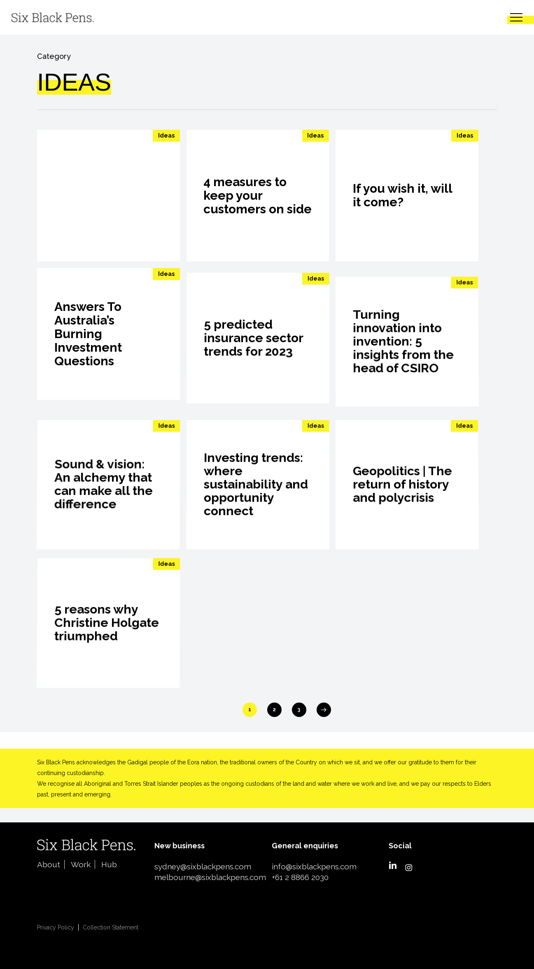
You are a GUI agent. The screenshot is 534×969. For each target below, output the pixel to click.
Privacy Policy (55, 927)
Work (81, 864)
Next (324, 710)
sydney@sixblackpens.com (202, 866)
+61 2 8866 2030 (300, 877)
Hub (109, 864)
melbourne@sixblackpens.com (210, 877)
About (48, 864)
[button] (516, 17)
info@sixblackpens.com (314, 866)
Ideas (166, 135)
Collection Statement (110, 927)
